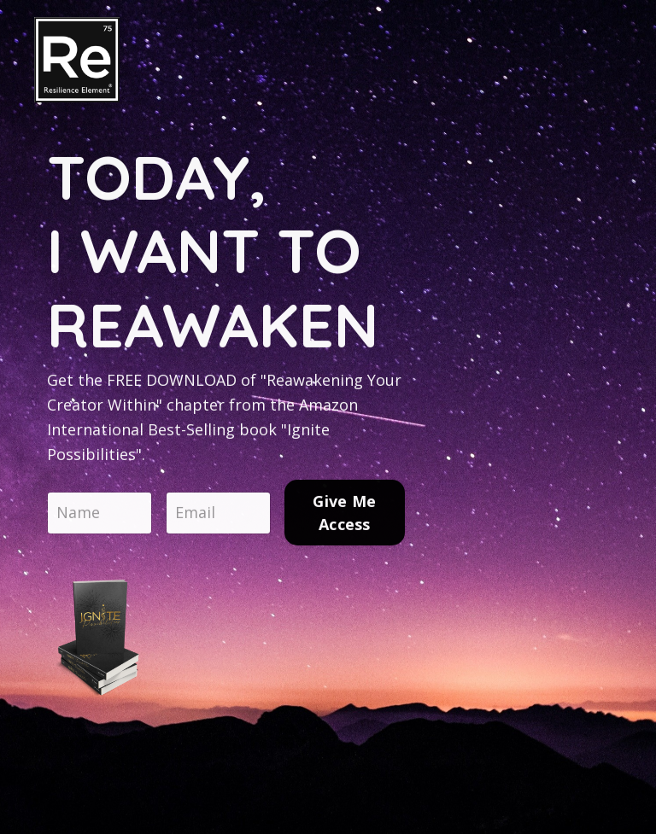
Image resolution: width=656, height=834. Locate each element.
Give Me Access (344, 515)
